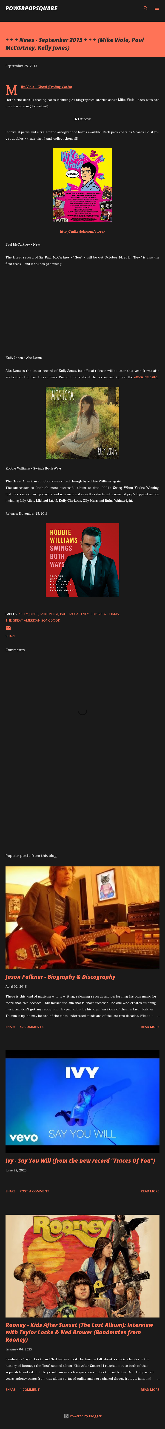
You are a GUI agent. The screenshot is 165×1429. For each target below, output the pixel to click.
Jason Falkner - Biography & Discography (60, 976)
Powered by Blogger (82, 1416)
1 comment (30, 1389)
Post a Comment (34, 1191)
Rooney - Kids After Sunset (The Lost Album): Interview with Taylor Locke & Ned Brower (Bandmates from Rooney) (79, 1332)
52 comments (31, 1026)
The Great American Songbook (33, 620)
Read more (150, 1026)
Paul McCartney (74, 614)
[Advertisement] (82, 806)
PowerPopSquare (31, 8)
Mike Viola (49, 614)
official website (145, 377)
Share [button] (11, 636)
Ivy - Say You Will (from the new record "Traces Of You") (80, 1160)
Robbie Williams (105, 614)
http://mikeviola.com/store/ (82, 231)
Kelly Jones (28, 614)
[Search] (145, 8)
